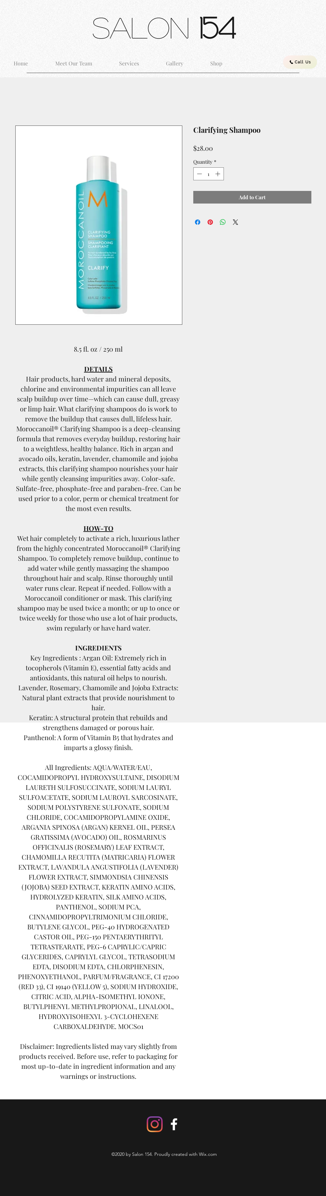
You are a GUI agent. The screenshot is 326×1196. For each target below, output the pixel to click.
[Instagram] (155, 1124)
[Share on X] (236, 222)
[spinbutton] (208, 174)
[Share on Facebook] (198, 222)
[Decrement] (198, 174)
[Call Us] (300, 62)
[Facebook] (174, 1124)
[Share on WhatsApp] (223, 222)
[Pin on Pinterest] (210, 222)
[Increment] (218, 174)
